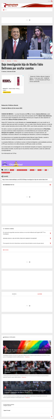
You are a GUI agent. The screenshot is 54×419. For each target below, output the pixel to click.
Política (15, 61)
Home (2, 61)
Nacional (9, 61)
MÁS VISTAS (5, 250)
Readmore (27, 357)
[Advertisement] (27, 215)
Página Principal (7, 410)
